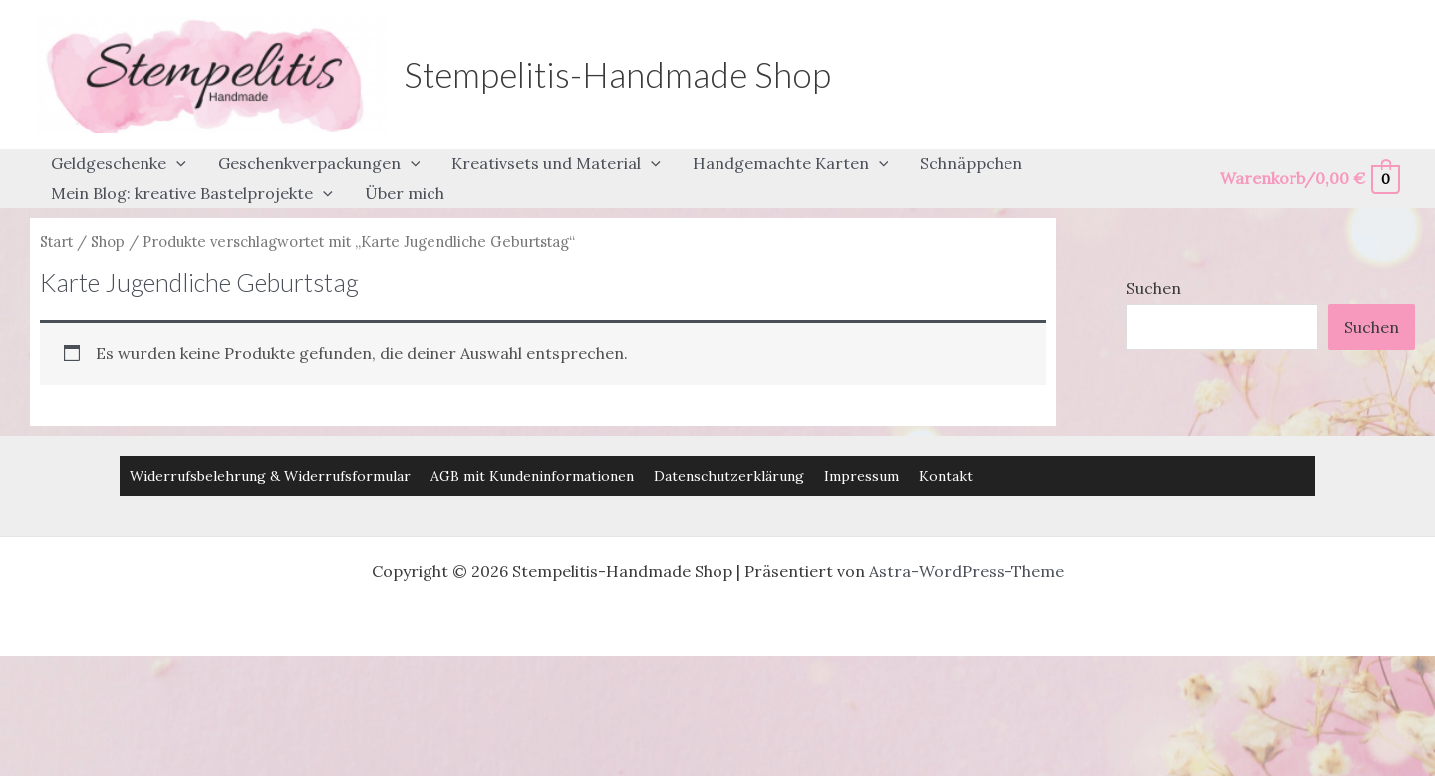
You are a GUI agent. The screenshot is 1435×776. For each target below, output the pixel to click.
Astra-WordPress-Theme (966, 571)
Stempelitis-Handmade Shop (617, 74)
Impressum (861, 476)
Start (56, 241)
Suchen (1153, 288)
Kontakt (946, 476)
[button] (176, 164)
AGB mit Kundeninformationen (532, 476)
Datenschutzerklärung (729, 476)
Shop (108, 241)
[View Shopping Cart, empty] (1309, 178)
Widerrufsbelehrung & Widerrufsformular (270, 476)
